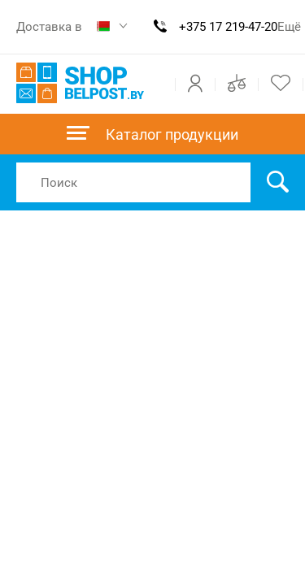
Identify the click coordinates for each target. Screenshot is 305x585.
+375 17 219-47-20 (228, 27)
